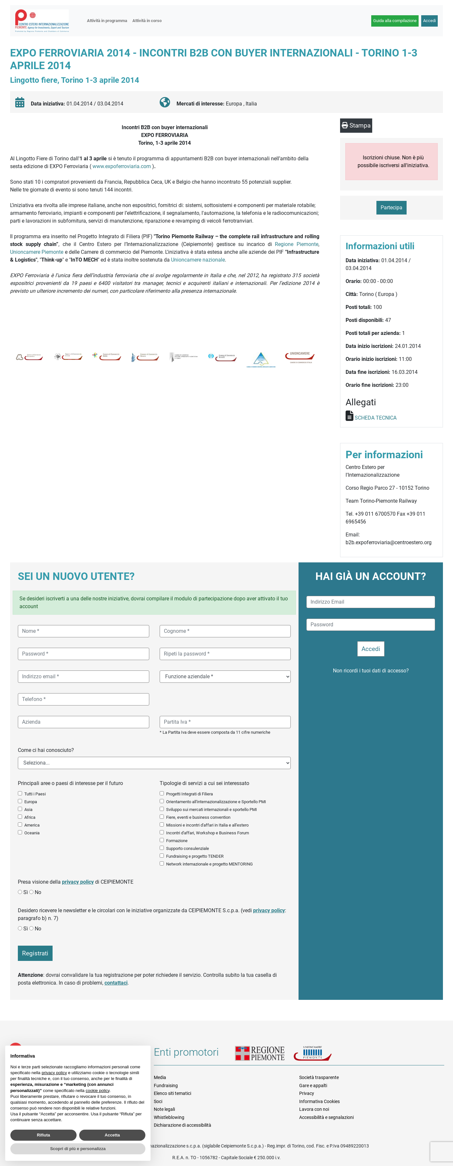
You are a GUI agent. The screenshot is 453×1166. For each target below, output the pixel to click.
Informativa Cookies (319, 1101)
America (32, 825)
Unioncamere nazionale (198, 260)
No (38, 892)
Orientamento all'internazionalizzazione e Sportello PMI (216, 801)
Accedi (429, 20)
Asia (28, 809)
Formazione (177, 840)
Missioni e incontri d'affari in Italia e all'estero (207, 825)
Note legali (164, 1109)
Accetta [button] (112, 1135)
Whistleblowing (169, 1117)
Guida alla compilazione (395, 20)
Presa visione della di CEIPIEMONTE (75, 882)
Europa (30, 801)
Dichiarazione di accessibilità (182, 1125)
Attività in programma (107, 20)
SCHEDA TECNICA (376, 418)
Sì (25, 892)
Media (160, 1077)
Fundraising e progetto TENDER (195, 856)
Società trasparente (319, 1077)
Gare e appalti (313, 1085)
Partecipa (391, 207)
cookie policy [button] (97, 1090)
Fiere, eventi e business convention (198, 817)
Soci (158, 1101)
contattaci (116, 983)
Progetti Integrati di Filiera (189, 794)
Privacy (306, 1093)
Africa (29, 817)
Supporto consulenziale (187, 848)
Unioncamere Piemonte (36, 252)
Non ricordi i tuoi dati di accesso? (371, 671)
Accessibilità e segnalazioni (326, 1117)
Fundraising (166, 1085)
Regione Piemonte (296, 244)
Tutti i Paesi (35, 794)
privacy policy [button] (54, 1072)
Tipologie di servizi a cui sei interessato (204, 783)
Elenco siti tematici (172, 1093)
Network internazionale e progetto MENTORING (209, 864)
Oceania (32, 832)
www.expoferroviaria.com (121, 166)
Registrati (35, 953)
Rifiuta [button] (43, 1135)
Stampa (356, 125)
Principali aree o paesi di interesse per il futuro (70, 783)
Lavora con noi (314, 1109)
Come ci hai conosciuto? (46, 750)
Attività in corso (147, 20)
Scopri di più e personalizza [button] (77, 1148)
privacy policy (78, 882)
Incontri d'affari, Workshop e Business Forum (207, 832)
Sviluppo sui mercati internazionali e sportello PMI (211, 809)
